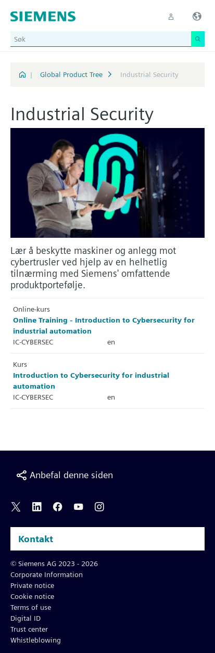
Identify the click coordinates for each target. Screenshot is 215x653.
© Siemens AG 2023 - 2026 (54, 563)
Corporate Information (46, 574)
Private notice (32, 585)
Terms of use (30, 607)
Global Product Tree (71, 74)
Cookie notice (32, 596)
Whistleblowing (35, 640)
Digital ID (25, 618)
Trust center (29, 629)
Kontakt (35, 538)
